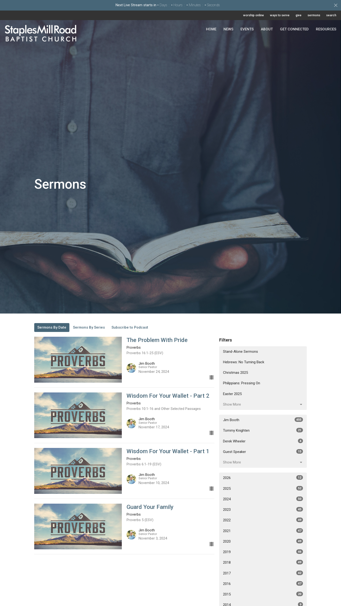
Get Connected (294, 29)
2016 (263, 583)
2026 (263, 477)
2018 (263, 562)
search (331, 15)
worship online (253, 15)
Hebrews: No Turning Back (243, 362)
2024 (263, 498)
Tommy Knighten (263, 430)
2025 (263, 488)
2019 (263, 551)
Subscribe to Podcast (130, 327)
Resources (326, 29)
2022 (263, 520)
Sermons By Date (51, 327)
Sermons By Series (89, 327)
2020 (263, 541)
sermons (313, 15)
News (228, 29)
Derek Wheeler (263, 441)
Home (211, 29)
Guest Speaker (263, 451)
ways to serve (280, 15)
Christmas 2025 (235, 372)
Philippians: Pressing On (241, 383)
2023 (263, 509)
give (299, 15)
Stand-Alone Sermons (240, 351)
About (267, 29)
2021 (263, 530)
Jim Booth (263, 419)
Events (247, 29)
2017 (263, 573)
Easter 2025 (232, 394)
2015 (263, 594)
